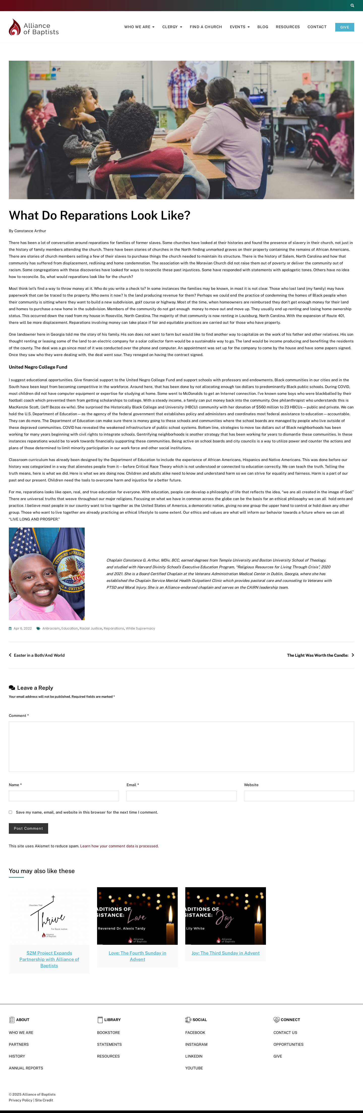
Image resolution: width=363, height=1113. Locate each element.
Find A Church (206, 27)
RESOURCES (108, 1056)
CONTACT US (285, 1032)
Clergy (170, 27)
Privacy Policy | (22, 1100)
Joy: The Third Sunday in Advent (226, 953)
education (70, 628)
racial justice (91, 628)
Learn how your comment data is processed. (119, 846)
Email (133, 785)
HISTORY (17, 1056)
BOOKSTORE (108, 1032)
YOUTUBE (194, 1068)
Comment (19, 715)
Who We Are (137, 27)
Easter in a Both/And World (39, 655)
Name (15, 785)
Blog (262, 27)
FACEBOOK (195, 1032)
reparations (114, 628)
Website (251, 785)
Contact (317, 27)
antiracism (51, 628)
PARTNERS (19, 1044)
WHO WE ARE (21, 1032)
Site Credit (44, 1100)
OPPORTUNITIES (289, 1044)
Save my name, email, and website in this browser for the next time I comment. (87, 812)
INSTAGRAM (196, 1044)
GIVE (344, 27)
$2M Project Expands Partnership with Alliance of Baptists (49, 959)
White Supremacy (140, 628)
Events (238, 27)
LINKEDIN (193, 1056)
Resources (288, 27)
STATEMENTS (109, 1044)
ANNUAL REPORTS (26, 1068)
